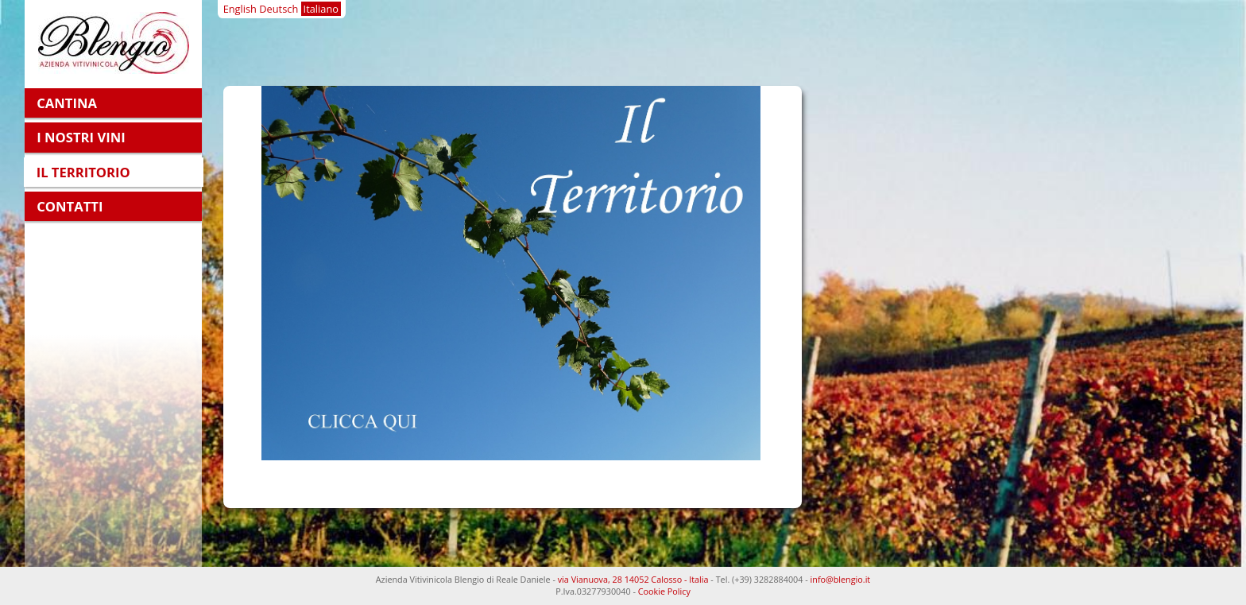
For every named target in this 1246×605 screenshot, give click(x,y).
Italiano (321, 9)
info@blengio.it (841, 579)
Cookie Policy (664, 591)
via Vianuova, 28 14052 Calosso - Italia (633, 579)
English (240, 9)
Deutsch (278, 9)
